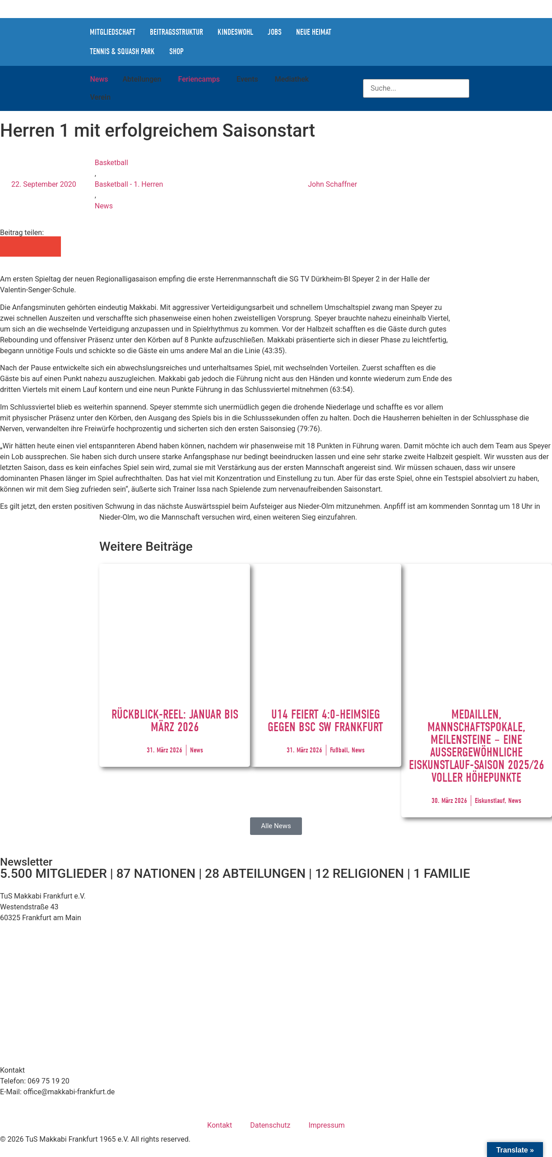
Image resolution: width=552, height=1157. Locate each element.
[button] (10, 246)
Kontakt (219, 1125)
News (104, 206)
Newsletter (26, 862)
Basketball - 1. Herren (129, 184)
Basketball (111, 162)
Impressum (326, 1125)
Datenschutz (270, 1125)
